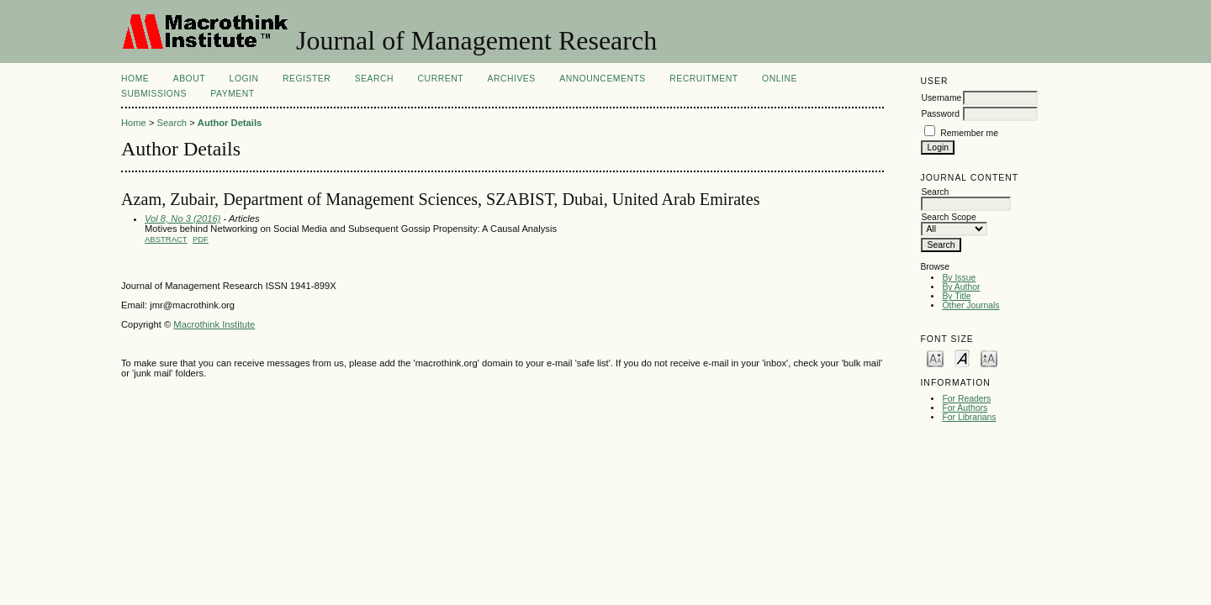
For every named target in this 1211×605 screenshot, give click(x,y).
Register (307, 78)
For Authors (964, 408)
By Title (956, 296)
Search (374, 78)
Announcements (602, 78)
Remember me (969, 133)
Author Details (230, 123)
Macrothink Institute (214, 324)
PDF (201, 239)
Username (941, 98)
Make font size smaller (935, 357)
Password (940, 113)
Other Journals (970, 305)
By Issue (959, 277)
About (189, 78)
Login (244, 78)
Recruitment (703, 78)
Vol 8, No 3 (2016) (182, 218)
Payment (232, 93)
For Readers (966, 398)
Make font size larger (989, 357)
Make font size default (962, 357)
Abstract (166, 239)
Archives (511, 78)
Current (440, 78)
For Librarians (969, 417)
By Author (961, 287)
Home (135, 78)
